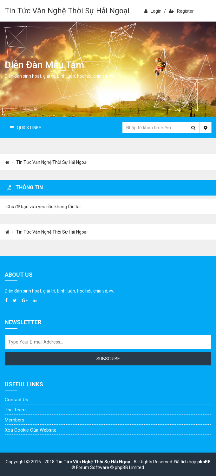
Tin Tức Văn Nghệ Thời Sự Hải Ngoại (67, 10)
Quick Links (26, 127)
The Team (15, 410)
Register (181, 11)
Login (152, 11)
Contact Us (16, 399)
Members (14, 420)
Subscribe (108, 358)
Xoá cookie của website (30, 430)
